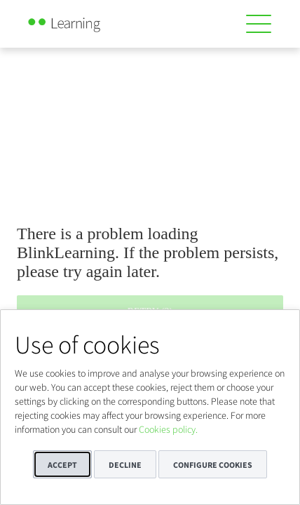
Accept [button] (62, 464)
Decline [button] (125, 464)
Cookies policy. (168, 429)
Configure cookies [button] (212, 464)
